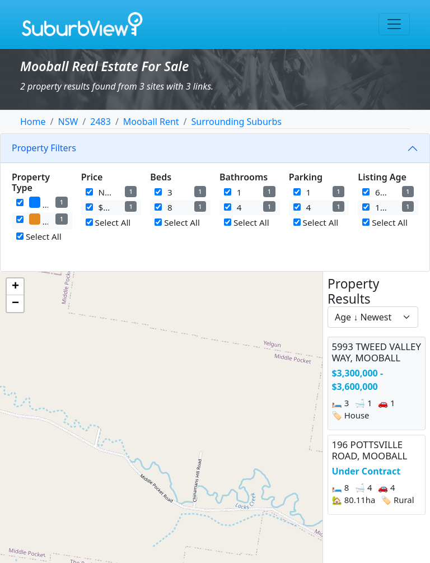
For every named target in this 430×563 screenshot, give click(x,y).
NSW (68, 121)
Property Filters (44, 148)
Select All (39, 236)
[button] (15, 286)
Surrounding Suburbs (236, 121)
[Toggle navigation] (394, 24)
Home (33, 121)
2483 (100, 121)
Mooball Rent (151, 121)
